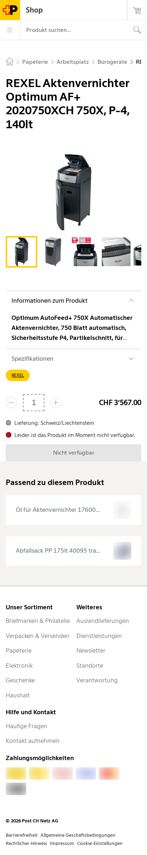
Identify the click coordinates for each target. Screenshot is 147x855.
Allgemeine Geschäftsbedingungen (78, 835)
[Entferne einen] (11, 402)
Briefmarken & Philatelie (38, 620)
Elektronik (19, 665)
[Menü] (10, 30)
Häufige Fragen (26, 726)
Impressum (62, 843)
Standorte (89, 665)
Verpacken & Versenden (38, 635)
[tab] (21, 252)
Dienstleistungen (99, 635)
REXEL (17, 375)
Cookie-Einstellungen (100, 843)
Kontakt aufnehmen (33, 740)
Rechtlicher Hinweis (26, 843)
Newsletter (90, 650)
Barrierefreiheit (22, 835)
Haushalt (18, 695)
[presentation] (73, 510)
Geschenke (20, 680)
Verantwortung (97, 680)
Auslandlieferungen (102, 620)
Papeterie (19, 650)
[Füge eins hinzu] (56, 402)
